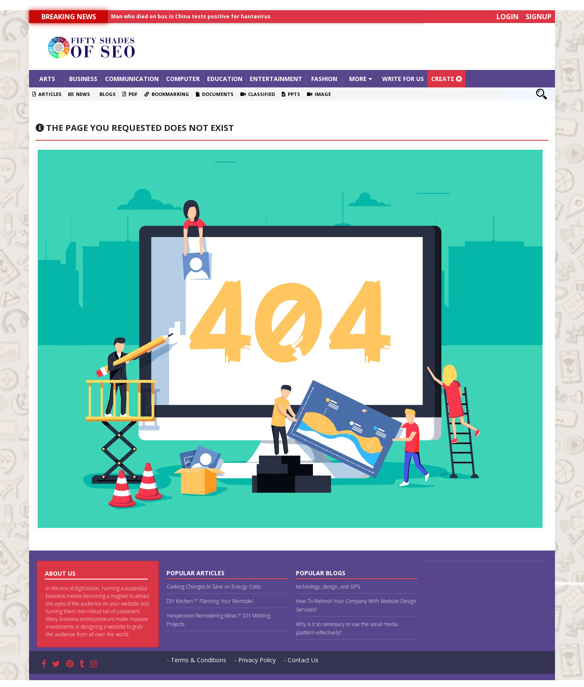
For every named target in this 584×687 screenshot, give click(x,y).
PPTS (291, 94)
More (360, 79)
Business (83, 79)
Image (319, 94)
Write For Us (403, 79)
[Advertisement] (357, 46)
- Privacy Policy (255, 660)
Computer (183, 79)
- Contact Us (301, 660)
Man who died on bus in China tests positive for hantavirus (191, 16)
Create (446, 79)
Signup (539, 16)
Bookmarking (166, 94)
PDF (130, 94)
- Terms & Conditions (196, 660)
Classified (257, 94)
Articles (46, 94)
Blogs (106, 94)
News (79, 94)
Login (507, 16)
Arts (47, 79)
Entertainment (276, 79)
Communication (132, 79)
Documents (215, 94)
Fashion (324, 79)
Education (224, 79)
